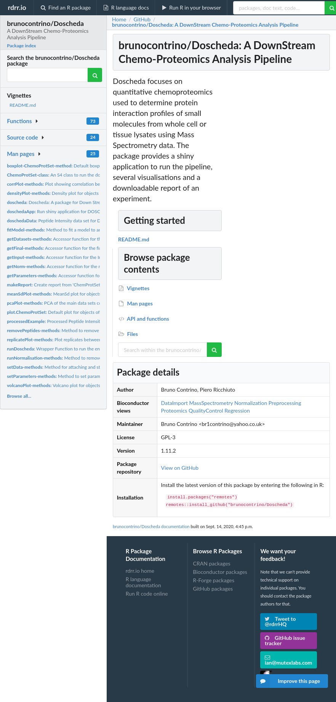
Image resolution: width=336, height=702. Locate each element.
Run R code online (147, 593)
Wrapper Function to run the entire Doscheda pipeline (76, 349)
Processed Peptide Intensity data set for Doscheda (77, 321)
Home (119, 19)
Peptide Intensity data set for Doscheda (62, 220)
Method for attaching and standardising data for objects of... (85, 367)
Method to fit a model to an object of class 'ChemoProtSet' (85, 230)
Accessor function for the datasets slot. (69, 239)
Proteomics (174, 410)
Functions (19, 120)
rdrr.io (17, 7)
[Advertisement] (274, 190)
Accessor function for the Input (57, 257)
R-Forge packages (213, 580)
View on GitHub (180, 467)
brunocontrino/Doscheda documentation (151, 526)
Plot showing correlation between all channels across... (80, 184)
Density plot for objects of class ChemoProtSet (76, 193)
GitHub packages (213, 588)
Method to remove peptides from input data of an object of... (95, 330)
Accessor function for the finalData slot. (65, 248)
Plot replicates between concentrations (70, 339)
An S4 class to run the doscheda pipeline (69, 175)
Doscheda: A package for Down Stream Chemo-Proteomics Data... (83, 202)
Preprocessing (285, 403)
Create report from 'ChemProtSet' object (61, 285)
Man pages (20, 153)
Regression (237, 410)
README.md (23, 105)
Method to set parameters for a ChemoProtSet (79, 376)
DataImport (174, 403)
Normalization (250, 403)
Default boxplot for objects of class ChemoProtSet (90, 166)
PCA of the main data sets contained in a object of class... (82, 303)
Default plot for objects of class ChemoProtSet (74, 312)
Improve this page (288, 681)
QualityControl (206, 410)
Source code (22, 137)
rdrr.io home (140, 571)
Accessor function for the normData (62, 266)
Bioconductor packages (220, 572)
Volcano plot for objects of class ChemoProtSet (76, 385)
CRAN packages (211, 564)
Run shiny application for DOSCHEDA (60, 211)
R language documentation (143, 582)
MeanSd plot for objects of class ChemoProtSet (77, 294)
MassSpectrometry (211, 403)
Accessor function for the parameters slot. (74, 275)
